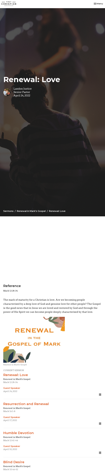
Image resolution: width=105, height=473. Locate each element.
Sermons (8, 211)
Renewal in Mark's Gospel (31, 211)
